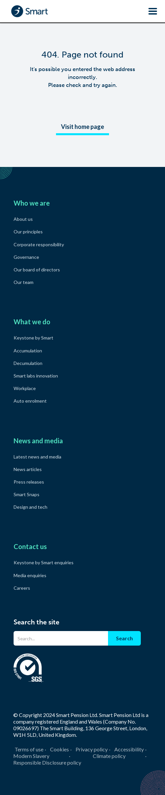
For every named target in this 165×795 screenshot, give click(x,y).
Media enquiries (30, 575)
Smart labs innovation (36, 375)
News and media (38, 441)
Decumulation (28, 363)
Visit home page (82, 126)
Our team (23, 282)
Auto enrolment (30, 401)
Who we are (32, 203)
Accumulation (28, 350)
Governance (26, 257)
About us (23, 219)
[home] (28, 11)
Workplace (25, 388)
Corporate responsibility (39, 244)
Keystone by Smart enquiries (44, 562)
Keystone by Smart (33, 337)
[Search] (61, 638)
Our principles (28, 231)
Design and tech (30, 507)
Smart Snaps (26, 494)
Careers (22, 588)
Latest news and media (37, 456)
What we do (32, 322)
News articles (28, 469)
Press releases (29, 482)
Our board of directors (37, 269)
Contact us (30, 546)
